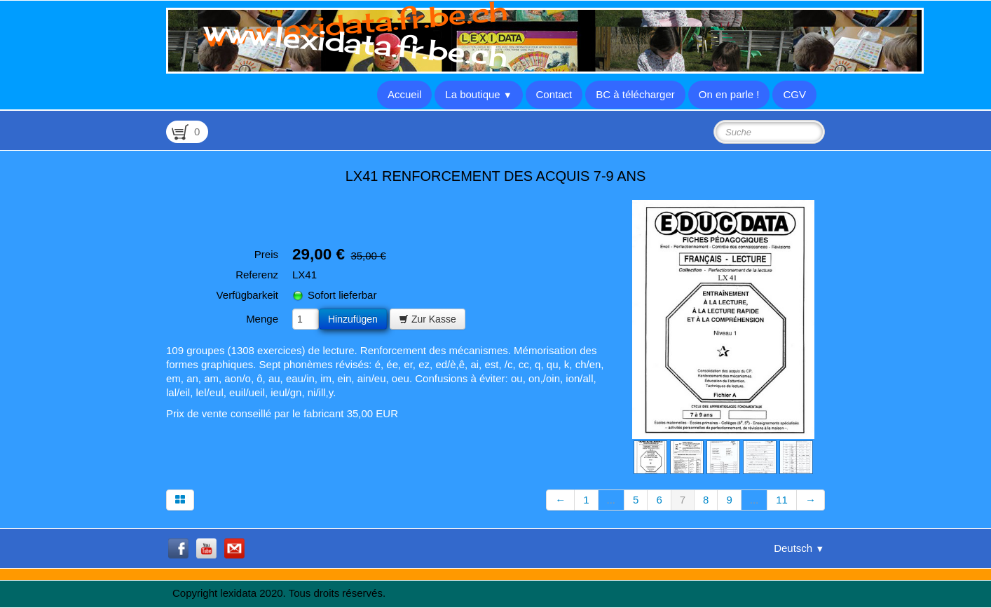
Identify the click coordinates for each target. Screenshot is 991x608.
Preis (266, 254)
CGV (794, 94)
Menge (262, 319)
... (611, 500)
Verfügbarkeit (247, 295)
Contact (554, 94)
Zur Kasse (427, 319)
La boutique (478, 94)
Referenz (256, 275)
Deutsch (799, 548)
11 (782, 500)
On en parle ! (729, 94)
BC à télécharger (635, 94)
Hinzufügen (353, 319)
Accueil (404, 94)
